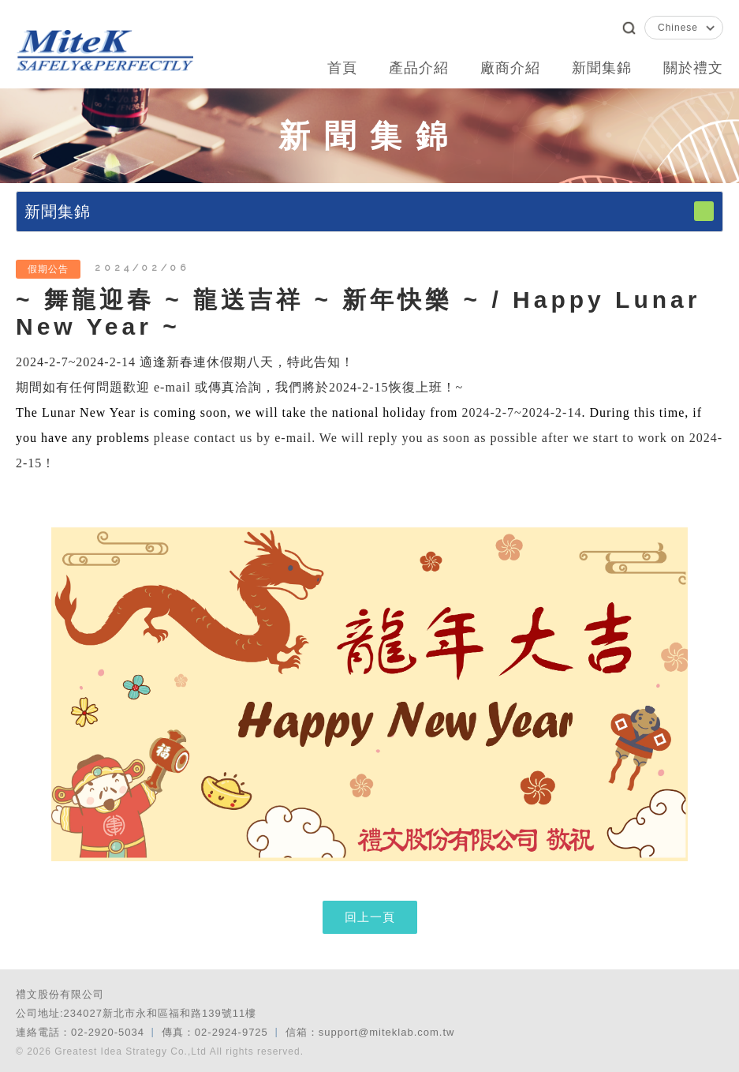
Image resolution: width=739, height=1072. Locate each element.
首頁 (342, 68)
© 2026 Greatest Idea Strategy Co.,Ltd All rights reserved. (160, 1051)
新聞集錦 (602, 68)
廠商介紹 (510, 68)
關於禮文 (693, 68)
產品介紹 (419, 68)
